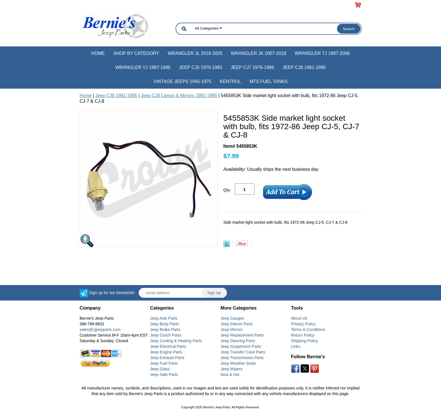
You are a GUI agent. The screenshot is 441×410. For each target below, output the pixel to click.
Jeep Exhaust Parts (167, 357)
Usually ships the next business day (271, 169)
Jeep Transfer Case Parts (243, 352)
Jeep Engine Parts (166, 352)
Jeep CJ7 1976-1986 (252, 67)
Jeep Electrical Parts (168, 346)
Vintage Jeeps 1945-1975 (182, 81)
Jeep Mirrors (232, 329)
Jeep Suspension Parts (241, 346)
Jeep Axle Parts (164, 318)
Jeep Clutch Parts (165, 335)
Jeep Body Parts (164, 324)
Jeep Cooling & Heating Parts (176, 341)
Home (98, 53)
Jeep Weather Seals (238, 363)
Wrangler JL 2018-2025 (195, 53)
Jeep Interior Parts (237, 324)
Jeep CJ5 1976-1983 (200, 67)
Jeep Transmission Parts (242, 357)
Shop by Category (136, 53)
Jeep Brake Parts (165, 329)
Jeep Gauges (232, 318)
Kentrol (230, 81)
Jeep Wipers (232, 369)
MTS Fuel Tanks (268, 81)
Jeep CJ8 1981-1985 (304, 67)
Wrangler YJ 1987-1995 (142, 67)
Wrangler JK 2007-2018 (258, 53)
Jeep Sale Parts (164, 374)
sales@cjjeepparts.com (100, 329)
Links (295, 346)
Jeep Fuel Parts (164, 363)
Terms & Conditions (308, 329)
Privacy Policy (303, 324)
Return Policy (302, 335)
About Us (299, 318)
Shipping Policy (304, 341)
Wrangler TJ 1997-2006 (322, 53)
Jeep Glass (160, 369)
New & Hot (230, 374)
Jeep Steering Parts (238, 341)
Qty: (227, 189)
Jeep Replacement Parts (242, 335)
